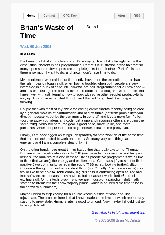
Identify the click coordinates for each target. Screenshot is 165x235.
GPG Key (70, 15)
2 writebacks (101, 212)
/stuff (116, 212)
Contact (49, 15)
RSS (137, 15)
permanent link (133, 212)
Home (31, 15)
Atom (122, 15)
